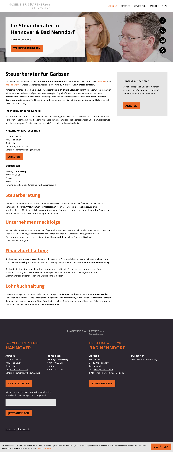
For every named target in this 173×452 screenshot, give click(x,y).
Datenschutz (24, 429)
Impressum (11, 429)
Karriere (154, 6)
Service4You (140, 6)
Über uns (112, 6)
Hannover (102, 81)
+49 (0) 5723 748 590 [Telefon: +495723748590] (103, 369)
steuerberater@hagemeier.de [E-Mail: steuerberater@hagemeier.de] (26, 150)
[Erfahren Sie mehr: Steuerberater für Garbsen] (27, 48)
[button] (162, 30)
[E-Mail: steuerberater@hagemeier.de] (162, 40)
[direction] (162, 50)
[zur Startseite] (34, 6)
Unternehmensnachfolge (33, 222)
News (164, 6)
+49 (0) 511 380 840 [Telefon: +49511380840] (19, 146)
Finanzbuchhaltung (27, 251)
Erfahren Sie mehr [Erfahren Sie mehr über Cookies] (44, 448)
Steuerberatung (23, 195)
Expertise (125, 6)
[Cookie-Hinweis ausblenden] (161, 447)
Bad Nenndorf (12, 85)
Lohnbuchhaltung (25, 286)
